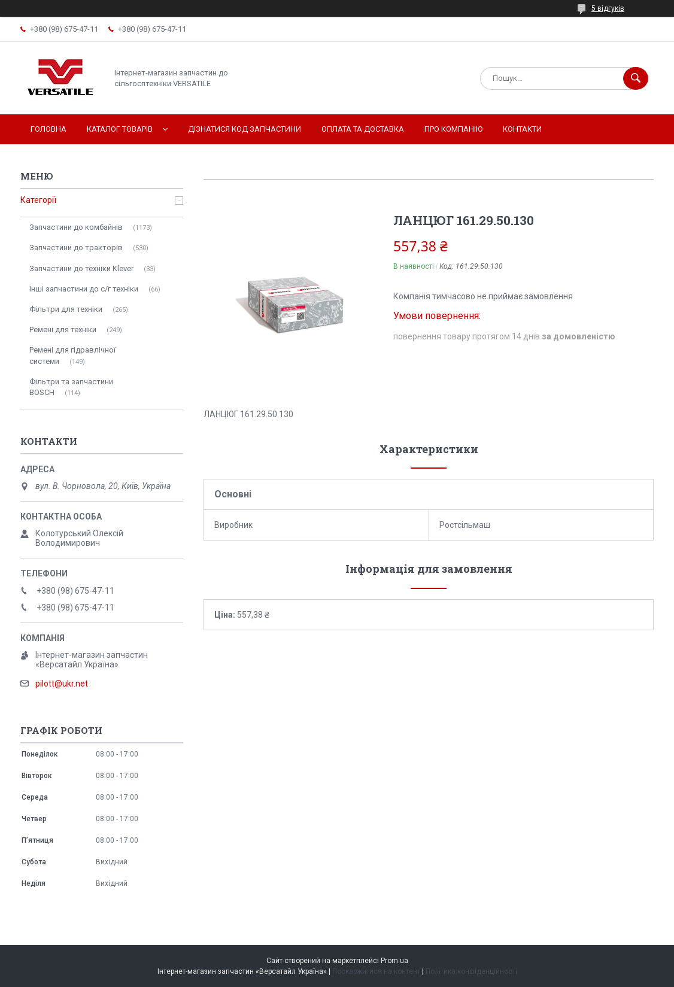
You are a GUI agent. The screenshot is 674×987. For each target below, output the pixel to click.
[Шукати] (635, 78)
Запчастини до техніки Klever (81, 268)
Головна (48, 128)
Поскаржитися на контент (376, 971)
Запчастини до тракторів (76, 247)
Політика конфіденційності (471, 971)
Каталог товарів (120, 128)
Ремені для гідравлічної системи (72, 355)
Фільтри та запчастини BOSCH (71, 387)
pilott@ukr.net (61, 683)
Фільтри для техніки (65, 309)
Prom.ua (394, 960)
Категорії (38, 200)
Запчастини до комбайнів (76, 227)
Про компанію (453, 128)
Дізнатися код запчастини (244, 128)
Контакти (522, 128)
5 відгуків (607, 8)
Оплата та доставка (362, 128)
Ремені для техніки (62, 329)
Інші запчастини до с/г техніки (83, 288)
